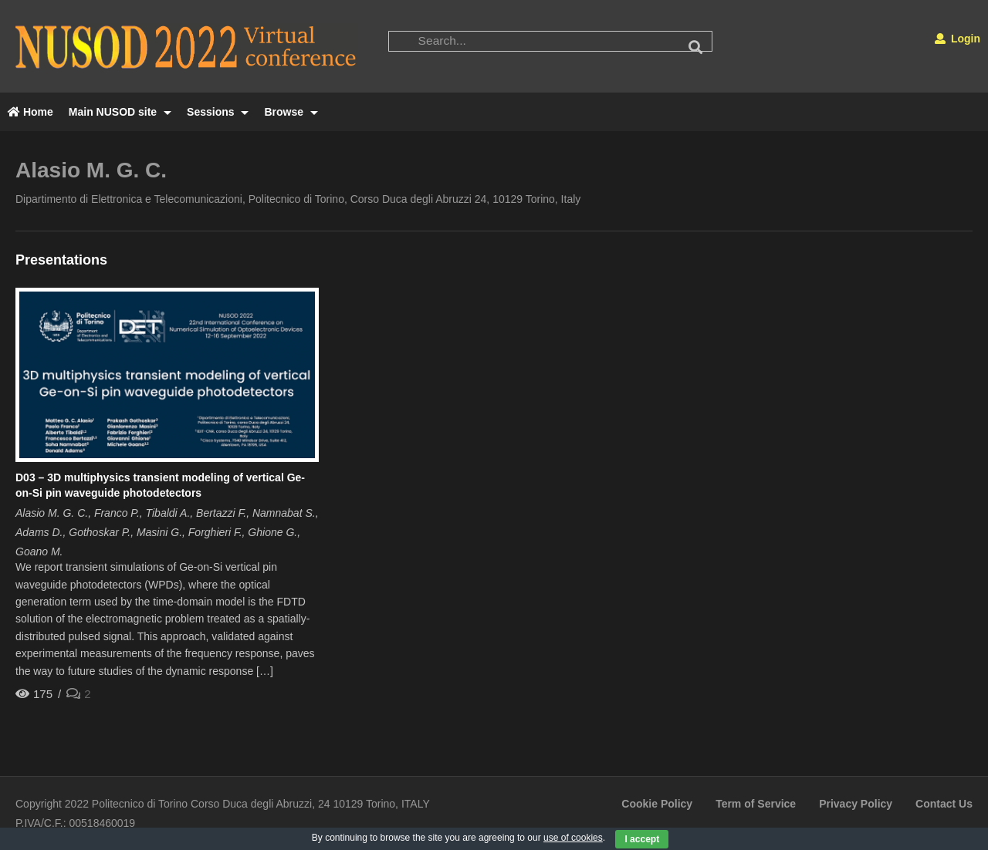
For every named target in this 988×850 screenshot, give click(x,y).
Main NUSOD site (120, 112)
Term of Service (756, 804)
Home (30, 112)
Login (957, 38)
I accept (641, 839)
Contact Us (944, 804)
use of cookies (573, 837)
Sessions (218, 112)
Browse (290, 112)
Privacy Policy (855, 804)
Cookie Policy (656, 804)
